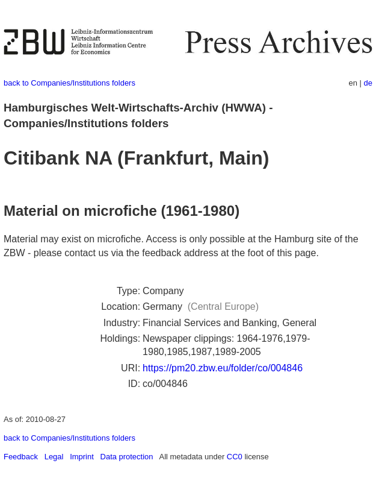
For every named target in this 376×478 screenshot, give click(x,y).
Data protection (126, 456)
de (368, 82)
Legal (54, 456)
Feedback (21, 456)
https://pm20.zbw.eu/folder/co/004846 (223, 368)
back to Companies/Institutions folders (69, 82)
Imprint (82, 456)
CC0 (234, 456)
